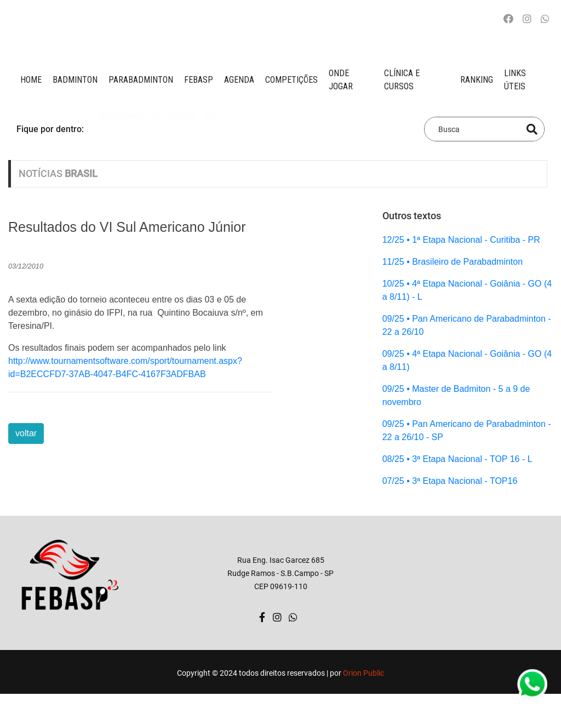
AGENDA (239, 80)
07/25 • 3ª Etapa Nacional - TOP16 (450, 481)
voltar (26, 433)
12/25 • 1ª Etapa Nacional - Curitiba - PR (461, 239)
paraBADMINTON (140, 80)
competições (291, 80)
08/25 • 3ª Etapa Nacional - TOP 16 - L (457, 459)
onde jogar (341, 80)
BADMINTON (75, 80)
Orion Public (363, 673)
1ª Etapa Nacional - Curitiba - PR (151, 128)
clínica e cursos (402, 80)
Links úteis (515, 80)
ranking (476, 80)
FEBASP (198, 80)
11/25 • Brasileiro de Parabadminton (452, 261)
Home (31, 80)
